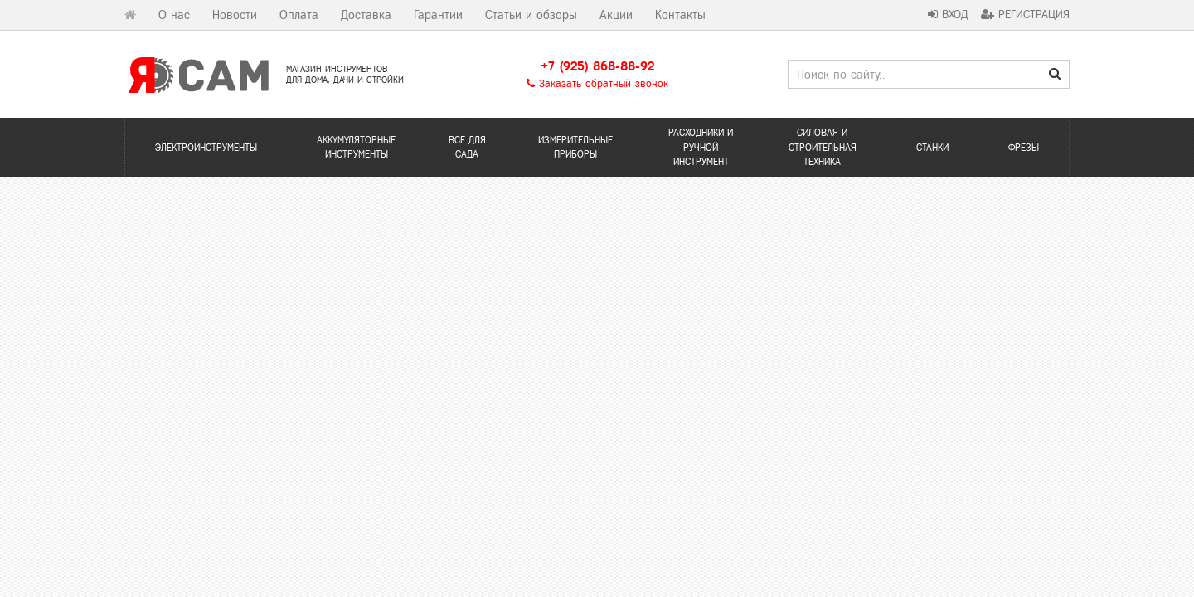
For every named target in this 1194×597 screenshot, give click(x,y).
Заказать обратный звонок (597, 84)
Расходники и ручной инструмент (700, 147)
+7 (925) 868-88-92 (597, 66)
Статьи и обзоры (531, 15)
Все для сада (467, 147)
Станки (932, 148)
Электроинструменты (206, 148)
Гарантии (438, 15)
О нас (174, 15)
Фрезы (1023, 148)
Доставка (366, 15)
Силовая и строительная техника (823, 147)
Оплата (298, 15)
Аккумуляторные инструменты (356, 147)
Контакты (680, 15)
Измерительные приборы (575, 147)
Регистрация (1025, 14)
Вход (948, 14)
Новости (234, 15)
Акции (616, 15)
